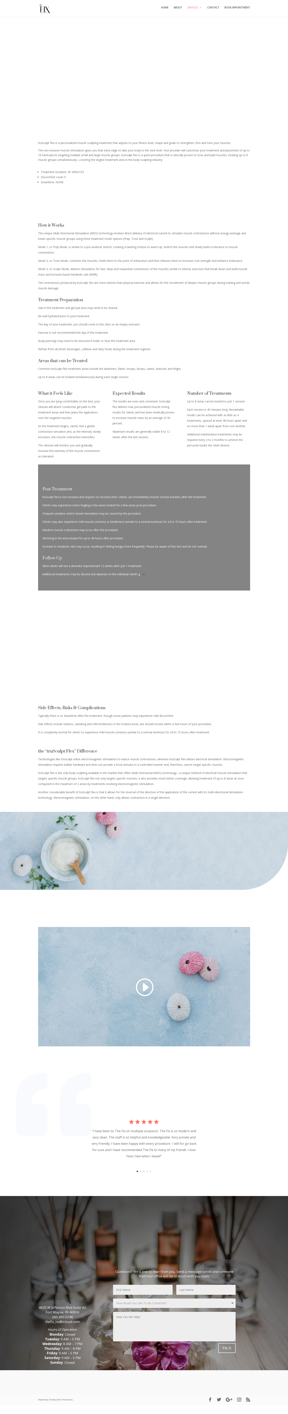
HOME (164, 9)
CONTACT (213, 9)
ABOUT (178, 9)
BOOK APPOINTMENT (237, 9)
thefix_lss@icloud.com (62, 1330)
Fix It (227, 1356)
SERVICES (192, 9)
